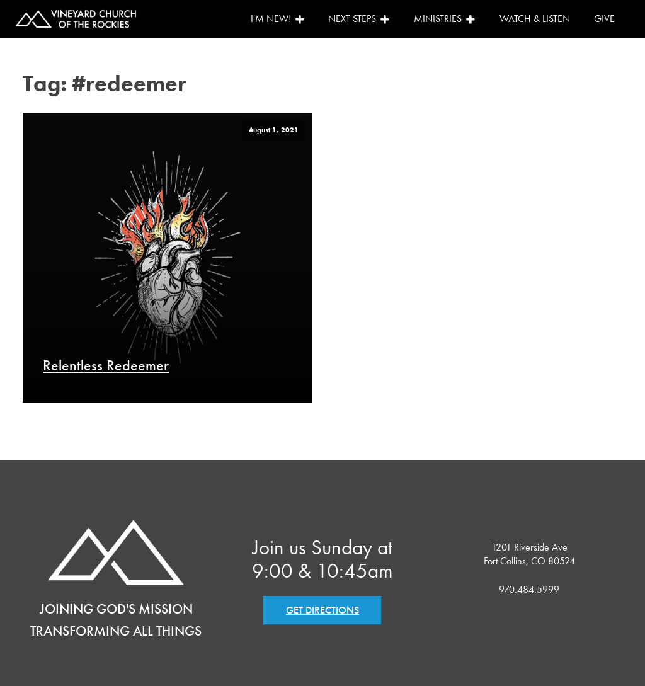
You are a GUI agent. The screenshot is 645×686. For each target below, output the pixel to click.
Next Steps (359, 18)
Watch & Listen (534, 18)
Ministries (445, 18)
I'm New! (278, 18)
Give (604, 18)
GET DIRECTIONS (322, 610)
